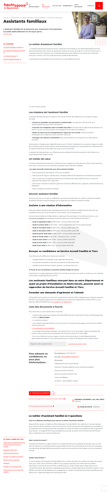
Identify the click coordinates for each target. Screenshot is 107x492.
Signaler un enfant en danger (13, 457)
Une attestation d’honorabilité (43, 328)
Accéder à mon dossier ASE (12, 467)
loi (53, 302)
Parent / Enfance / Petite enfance (33, 17)
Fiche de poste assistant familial (40, 406)
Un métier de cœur (9, 56)
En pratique (15, 17)
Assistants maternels (10, 450)
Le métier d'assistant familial (12, 48)
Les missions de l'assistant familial (14, 51)
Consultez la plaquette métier (77, 344)
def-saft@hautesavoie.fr (70, 357)
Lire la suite (8, 34)
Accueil (6, 17)
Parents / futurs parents (11, 460)
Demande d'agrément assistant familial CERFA (46, 399)
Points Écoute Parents (10, 453)
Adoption (6, 463)
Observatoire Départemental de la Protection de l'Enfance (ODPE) (14, 445)
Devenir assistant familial (11, 60)
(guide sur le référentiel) (63, 302)
